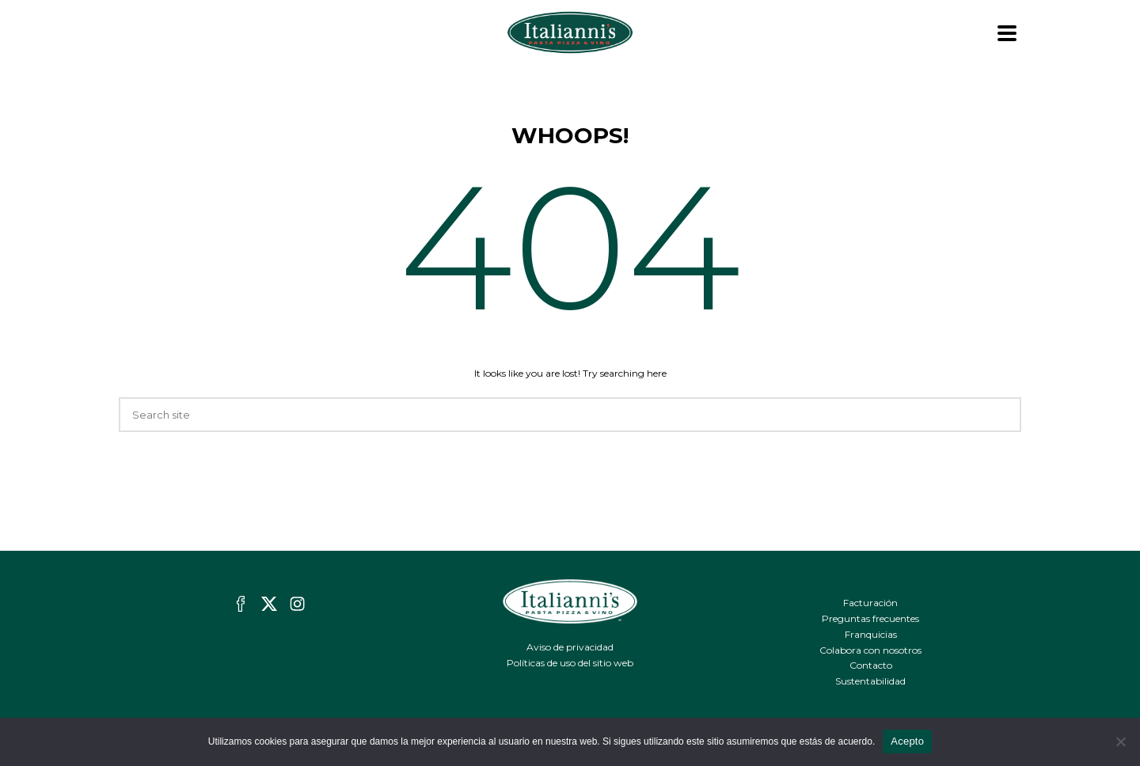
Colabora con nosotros (870, 650)
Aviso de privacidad (570, 647)
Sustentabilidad (870, 681)
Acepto (907, 741)
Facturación (870, 603)
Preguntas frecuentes (870, 618)
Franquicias (871, 634)
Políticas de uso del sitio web (570, 663)
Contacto (870, 665)
